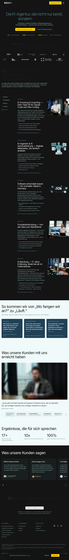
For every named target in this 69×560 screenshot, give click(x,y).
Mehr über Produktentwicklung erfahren (28, 251)
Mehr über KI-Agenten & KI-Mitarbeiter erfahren (29, 172)
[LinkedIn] (54, 525)
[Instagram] (57, 525)
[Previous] (62, 485)
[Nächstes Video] (65, 414)
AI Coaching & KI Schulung (7, 526)
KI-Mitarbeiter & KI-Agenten (8, 528)
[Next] (65, 485)
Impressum (38, 528)
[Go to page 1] (3, 485)
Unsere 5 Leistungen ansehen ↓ (44, 29)
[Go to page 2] (6, 485)
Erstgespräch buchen (55, 3)
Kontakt (20, 530)
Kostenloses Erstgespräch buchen (25, 29)
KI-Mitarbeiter (6, 100)
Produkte (5, 106)
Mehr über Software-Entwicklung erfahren (28, 213)
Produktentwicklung (6, 534)
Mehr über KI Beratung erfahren (26, 292)
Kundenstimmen (22, 526)
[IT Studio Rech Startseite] (8, 3)
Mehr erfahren (27, 555)
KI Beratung (4, 536)
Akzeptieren (55, 555)
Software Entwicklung (6, 530)
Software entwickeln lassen (8, 532)
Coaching (5, 97)
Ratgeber (21, 528)
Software (5, 103)
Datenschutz (38, 526)
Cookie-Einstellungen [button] (40, 530)
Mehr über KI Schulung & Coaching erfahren (29, 132)
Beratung (5, 109)
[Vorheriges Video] (3, 414)
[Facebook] (61, 525)
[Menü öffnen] (63, 2)
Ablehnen (47, 555)
